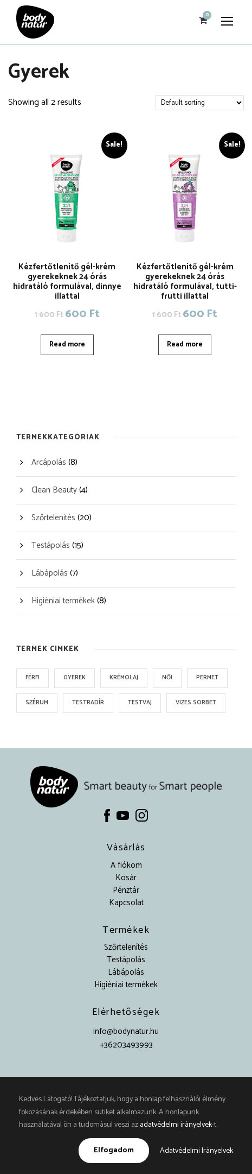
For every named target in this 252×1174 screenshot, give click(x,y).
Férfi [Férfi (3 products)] (32, 678)
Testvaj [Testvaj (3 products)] (140, 703)
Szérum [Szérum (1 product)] (36, 703)
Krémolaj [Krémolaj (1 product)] (123, 678)
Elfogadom (114, 1150)
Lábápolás (49, 573)
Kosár (126, 878)
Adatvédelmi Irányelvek (196, 1151)
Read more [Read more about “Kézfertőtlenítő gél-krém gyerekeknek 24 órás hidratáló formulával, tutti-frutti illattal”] (185, 344)
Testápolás (50, 545)
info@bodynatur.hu (126, 1031)
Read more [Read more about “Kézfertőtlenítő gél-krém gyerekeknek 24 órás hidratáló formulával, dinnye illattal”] (67, 344)
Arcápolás (48, 462)
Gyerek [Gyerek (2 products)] (74, 678)
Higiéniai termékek (63, 601)
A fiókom (126, 865)
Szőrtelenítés (53, 518)
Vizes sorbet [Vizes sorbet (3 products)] (196, 703)
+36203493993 (126, 1045)
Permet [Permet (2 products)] (207, 678)
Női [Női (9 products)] (167, 678)
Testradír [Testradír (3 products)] (88, 703)
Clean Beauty (54, 490)
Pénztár (126, 890)
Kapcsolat (126, 903)
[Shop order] (200, 102)
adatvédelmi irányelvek (176, 1125)
